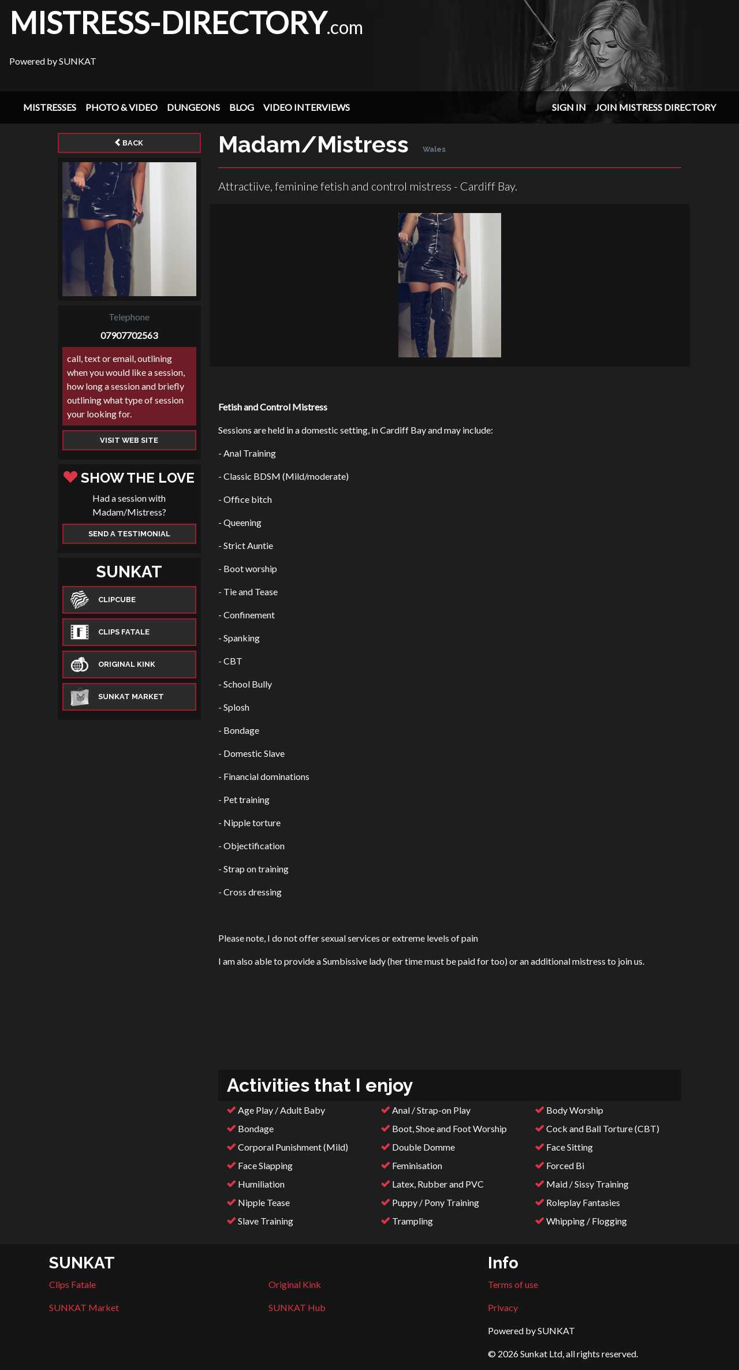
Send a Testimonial (129, 533)
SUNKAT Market (84, 1307)
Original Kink (294, 1284)
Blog (241, 107)
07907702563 (129, 335)
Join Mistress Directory (655, 107)
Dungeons (193, 107)
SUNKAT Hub (297, 1307)
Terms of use (513, 1284)
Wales (434, 149)
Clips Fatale (72, 1284)
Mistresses (49, 107)
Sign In (569, 107)
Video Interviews (306, 107)
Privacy (503, 1307)
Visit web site (129, 440)
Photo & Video (121, 107)
